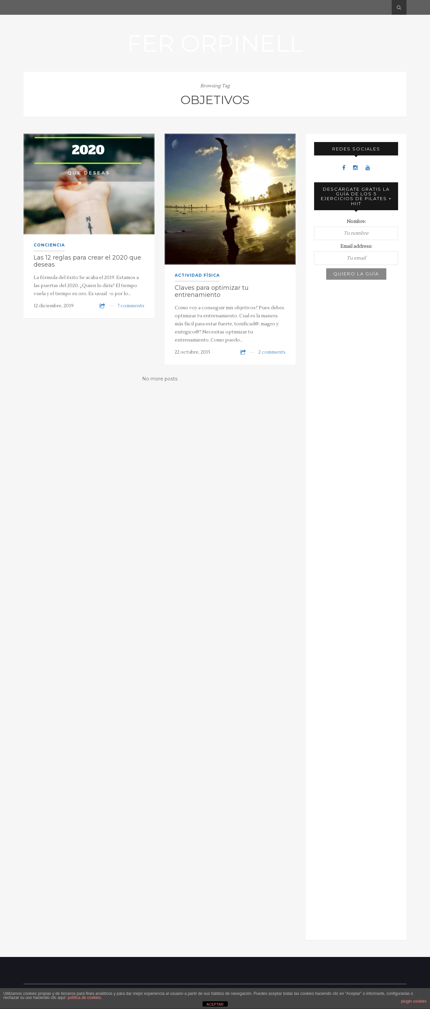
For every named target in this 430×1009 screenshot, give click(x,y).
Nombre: (356, 222)
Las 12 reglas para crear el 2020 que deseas (87, 261)
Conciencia (49, 244)
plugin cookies (414, 1001)
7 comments (131, 306)
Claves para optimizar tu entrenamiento (212, 291)
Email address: (356, 246)
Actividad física (197, 275)
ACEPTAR (214, 1004)
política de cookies (84, 997)
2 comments (272, 352)
